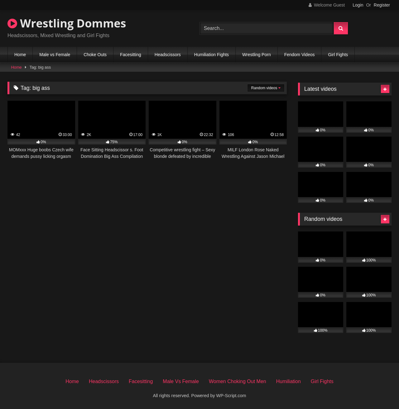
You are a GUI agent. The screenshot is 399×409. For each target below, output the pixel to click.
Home (20, 54)
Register (382, 4)
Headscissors (168, 54)
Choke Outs (95, 54)
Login (358, 4)
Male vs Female (54, 54)
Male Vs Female (181, 381)
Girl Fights (338, 54)
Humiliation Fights (211, 54)
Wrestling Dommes (66, 23)
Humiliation (288, 381)
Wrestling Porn (256, 54)
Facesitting (130, 54)
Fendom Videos (299, 54)
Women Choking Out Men (237, 381)
